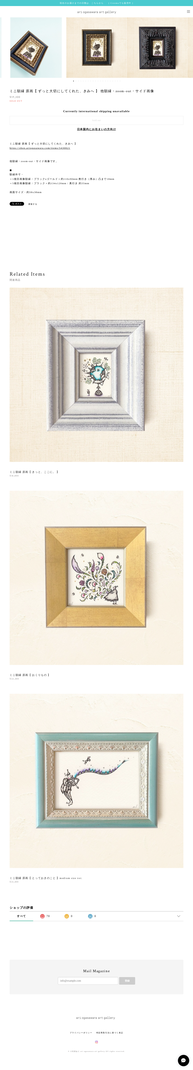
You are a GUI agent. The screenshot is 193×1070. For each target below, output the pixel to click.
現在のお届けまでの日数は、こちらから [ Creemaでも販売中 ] (96, 3)
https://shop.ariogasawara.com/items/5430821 (40, 148)
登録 (127, 980)
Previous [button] (6, 47)
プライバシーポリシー (81, 1033)
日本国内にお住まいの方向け (96, 129)
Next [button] (187, 47)
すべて (21, 916)
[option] (96, 47)
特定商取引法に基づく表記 (109, 1033)
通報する (32, 204)
